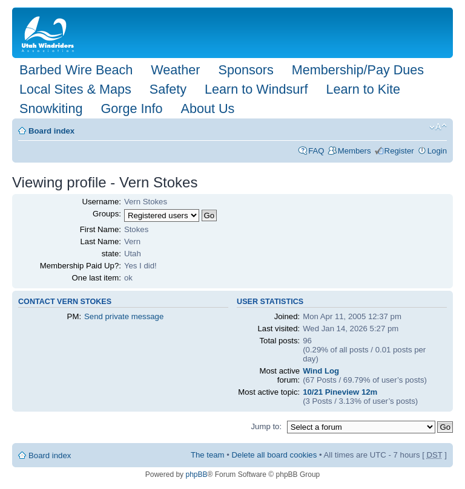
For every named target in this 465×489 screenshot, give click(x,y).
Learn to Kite (363, 89)
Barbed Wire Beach (76, 69)
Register (399, 150)
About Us (207, 108)
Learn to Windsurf (256, 89)
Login (437, 150)
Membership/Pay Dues (358, 69)
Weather (175, 69)
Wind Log (321, 370)
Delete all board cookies (274, 454)
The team (208, 454)
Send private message (123, 316)
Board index (51, 130)
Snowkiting (50, 108)
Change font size (438, 126)
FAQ (316, 150)
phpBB (196, 474)
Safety (168, 89)
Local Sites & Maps (75, 89)
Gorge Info (131, 108)
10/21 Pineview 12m (340, 392)
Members (354, 150)
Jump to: (266, 426)
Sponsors (245, 69)
